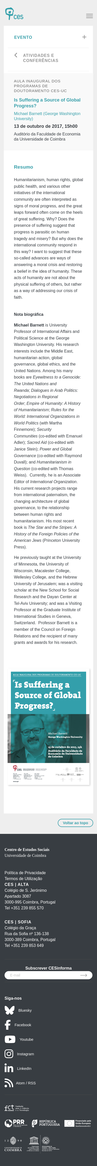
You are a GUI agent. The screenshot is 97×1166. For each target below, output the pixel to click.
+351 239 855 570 (27, 908)
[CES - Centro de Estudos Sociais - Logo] (14, 11)
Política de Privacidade (25, 873)
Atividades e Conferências (41, 58)
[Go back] (16, 55)
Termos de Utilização (23, 878)
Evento (23, 37)
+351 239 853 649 (27, 945)
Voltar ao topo (75, 823)
